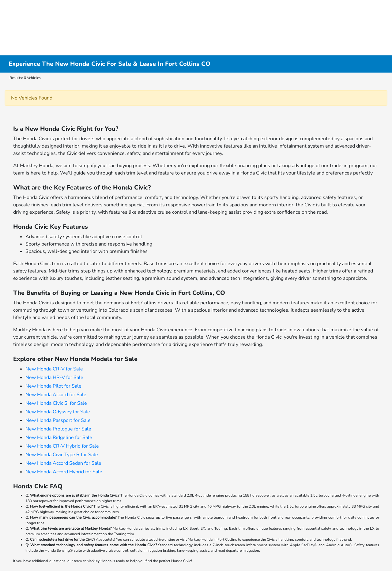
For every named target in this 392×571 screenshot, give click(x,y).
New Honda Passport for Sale (58, 420)
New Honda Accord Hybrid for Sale (63, 471)
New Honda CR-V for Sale (54, 369)
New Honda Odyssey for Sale (57, 411)
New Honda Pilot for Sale (53, 386)
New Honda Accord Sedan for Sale (63, 463)
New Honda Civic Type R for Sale (61, 454)
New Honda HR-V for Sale (54, 377)
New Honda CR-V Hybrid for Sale (62, 446)
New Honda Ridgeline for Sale (58, 437)
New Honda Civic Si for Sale (56, 403)
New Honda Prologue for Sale (58, 429)
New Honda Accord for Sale (55, 394)
